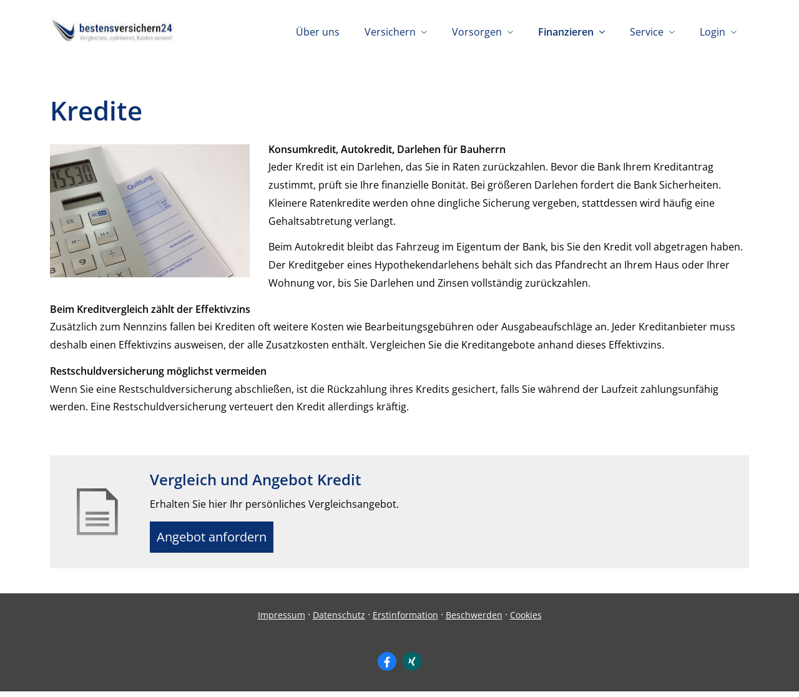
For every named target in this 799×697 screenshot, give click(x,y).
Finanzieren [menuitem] (566, 32)
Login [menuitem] (712, 32)
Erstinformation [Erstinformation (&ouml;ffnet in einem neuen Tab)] (405, 620)
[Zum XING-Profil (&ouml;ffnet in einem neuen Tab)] (412, 666)
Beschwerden (474, 620)
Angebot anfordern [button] (218, 539)
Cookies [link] (526, 620)
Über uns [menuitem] (318, 32)
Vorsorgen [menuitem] (477, 32)
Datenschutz (339, 620)
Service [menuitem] (647, 32)
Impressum (281, 620)
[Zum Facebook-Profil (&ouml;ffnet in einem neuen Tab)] (387, 666)
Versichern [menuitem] (390, 32)
